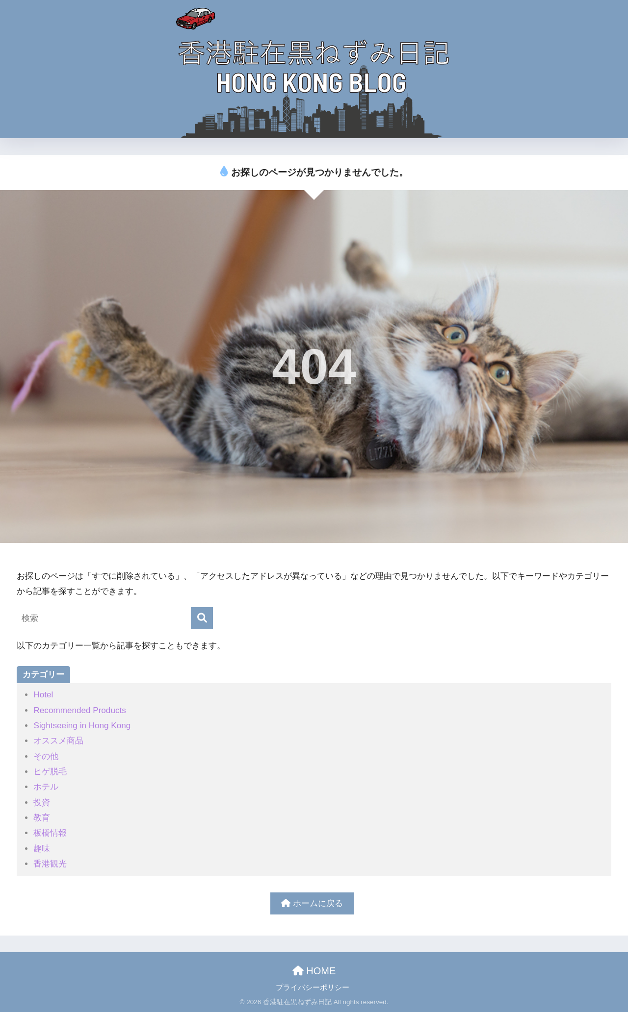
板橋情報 (50, 833)
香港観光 (50, 863)
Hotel (43, 694)
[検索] (202, 618)
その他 (45, 756)
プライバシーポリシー (312, 987)
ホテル (45, 786)
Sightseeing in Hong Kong (82, 725)
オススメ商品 (58, 740)
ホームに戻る (312, 903)
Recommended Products (79, 710)
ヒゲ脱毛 (50, 771)
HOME (314, 970)
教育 (41, 817)
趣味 (41, 848)
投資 (41, 802)
